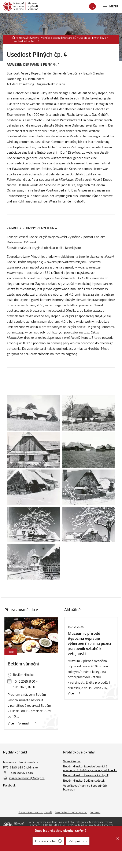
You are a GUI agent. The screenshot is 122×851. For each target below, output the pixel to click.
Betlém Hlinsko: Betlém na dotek (84, 780)
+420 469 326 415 (21, 772)
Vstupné (78, 841)
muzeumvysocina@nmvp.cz (24, 778)
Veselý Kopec (72, 761)
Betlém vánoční (23, 664)
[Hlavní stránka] (13, 37)
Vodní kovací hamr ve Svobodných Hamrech (85, 787)
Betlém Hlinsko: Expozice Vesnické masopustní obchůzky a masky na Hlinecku (90, 768)
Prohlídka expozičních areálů (58, 37)
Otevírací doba (48, 841)
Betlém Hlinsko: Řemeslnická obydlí (85, 775)
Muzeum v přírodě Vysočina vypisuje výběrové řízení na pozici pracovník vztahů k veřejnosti (89, 643)
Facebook (9, 785)
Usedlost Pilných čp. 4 (92, 37)
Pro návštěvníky (27, 37)
